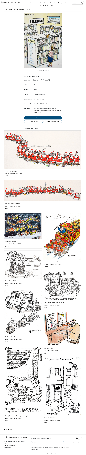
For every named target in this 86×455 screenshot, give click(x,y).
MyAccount (43, 5)
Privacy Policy (60, 447)
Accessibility (45, 453)
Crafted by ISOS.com (77, 443)
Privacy (50, 453)
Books (35, 3)
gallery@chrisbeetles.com (10, 445)
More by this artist (33, 121)
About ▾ (28, 3)
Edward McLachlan (19, 9)
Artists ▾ (52, 3)
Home (5, 9)
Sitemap (54, 453)
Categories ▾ (62, 3)
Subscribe (61, 443)
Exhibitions (43, 3)
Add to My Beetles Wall (52, 121)
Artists (10, 9)
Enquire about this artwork (43, 118)
